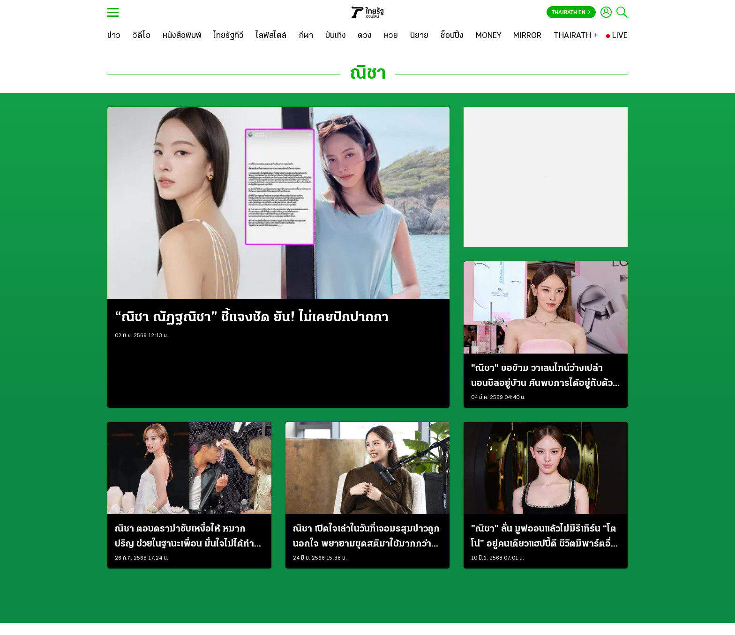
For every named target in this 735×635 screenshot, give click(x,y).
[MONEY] (489, 36)
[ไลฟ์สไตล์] (271, 36)
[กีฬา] (306, 36)
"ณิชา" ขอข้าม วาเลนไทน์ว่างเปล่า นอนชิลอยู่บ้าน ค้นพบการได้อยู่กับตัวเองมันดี (542, 377)
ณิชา (368, 74)
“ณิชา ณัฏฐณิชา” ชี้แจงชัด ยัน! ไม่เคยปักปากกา (252, 317)
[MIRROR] (527, 36)
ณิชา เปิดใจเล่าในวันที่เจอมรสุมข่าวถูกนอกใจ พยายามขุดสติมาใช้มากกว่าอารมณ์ (366, 538)
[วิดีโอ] (141, 36)
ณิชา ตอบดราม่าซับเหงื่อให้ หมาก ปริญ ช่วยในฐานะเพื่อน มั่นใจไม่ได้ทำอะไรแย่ (184, 538)
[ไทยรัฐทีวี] (228, 36)
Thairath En (571, 12)
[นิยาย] (419, 36)
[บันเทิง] (335, 36)
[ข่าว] (113, 36)
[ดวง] (365, 36)
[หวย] (391, 36)
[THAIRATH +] (576, 36)
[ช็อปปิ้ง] (452, 36)
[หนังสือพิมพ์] (182, 36)
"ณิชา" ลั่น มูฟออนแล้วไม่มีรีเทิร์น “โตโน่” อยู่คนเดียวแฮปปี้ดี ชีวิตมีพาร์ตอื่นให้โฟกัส (543, 538)
